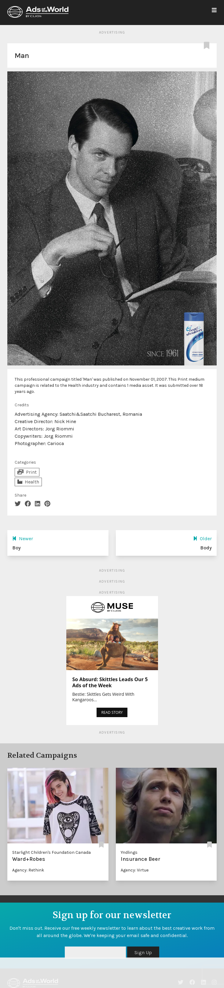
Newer (22, 538)
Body (206, 548)
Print (27, 472)
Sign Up (143, 952)
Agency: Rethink (28, 870)
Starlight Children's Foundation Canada (51, 852)
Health (28, 482)
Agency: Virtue (135, 870)
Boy (16, 548)
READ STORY (112, 712)
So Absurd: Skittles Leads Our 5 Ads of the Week (110, 682)
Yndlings (129, 852)
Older (202, 538)
